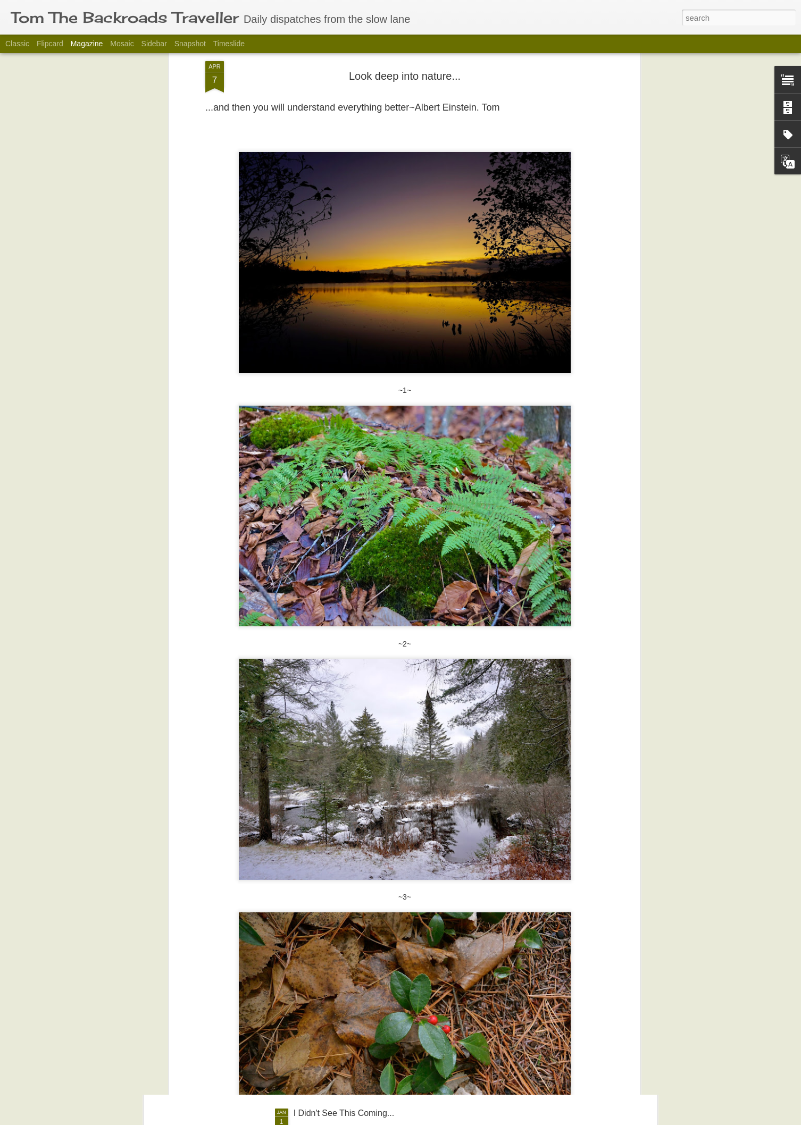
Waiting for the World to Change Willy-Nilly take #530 (393, 871)
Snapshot (190, 43)
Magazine (87, 43)
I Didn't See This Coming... (344, 1113)
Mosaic (122, 43)
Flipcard (50, 43)
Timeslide (229, 43)
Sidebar (154, 43)
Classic (17, 43)
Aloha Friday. (318, 992)
